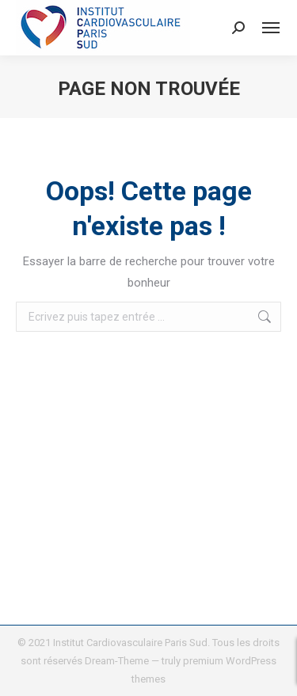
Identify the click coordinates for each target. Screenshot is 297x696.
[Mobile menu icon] (271, 27)
